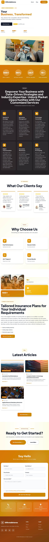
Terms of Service (21, 490)
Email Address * (28, 466)
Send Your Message (24, 494)
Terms (39, 527)
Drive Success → (6, 24)
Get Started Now (18, 442)
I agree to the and (15, 490)
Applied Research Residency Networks (12, 402)
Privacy (40, 524)
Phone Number (7, 472)
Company (27, 472)
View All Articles (24, 414)
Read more (4, 381)
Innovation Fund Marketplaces (10, 376)
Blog (37, 2)
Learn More (33, 442)
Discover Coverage (8, 336)
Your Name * (6, 466)
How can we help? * (8, 478)
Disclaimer (40, 529)
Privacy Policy (13, 490)
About (32, 2)
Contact (44, 2)
